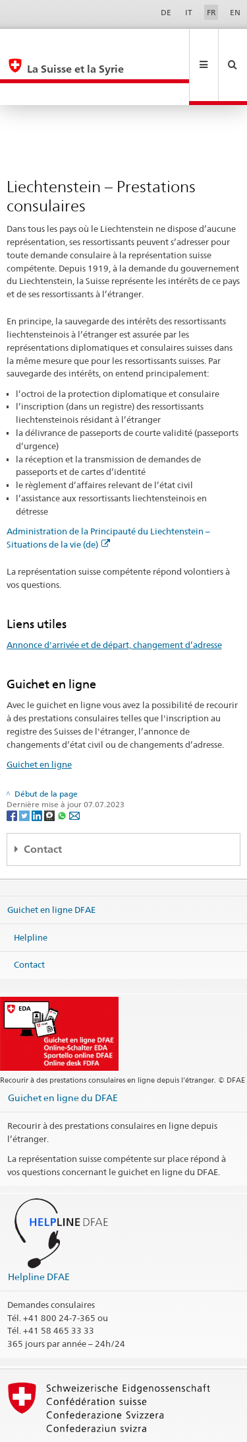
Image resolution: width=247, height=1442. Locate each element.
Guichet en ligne (39, 720)
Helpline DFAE (39, 1232)
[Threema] (50, 770)
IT (188, 12)
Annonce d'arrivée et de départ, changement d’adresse (114, 600)
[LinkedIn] (38, 770)
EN (235, 12)
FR (211, 12)
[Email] (74, 770)
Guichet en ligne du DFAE (63, 1053)
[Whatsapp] (63, 770)
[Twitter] (25, 770)
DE (166, 12)
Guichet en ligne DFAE (51, 865)
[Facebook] (13, 770)
